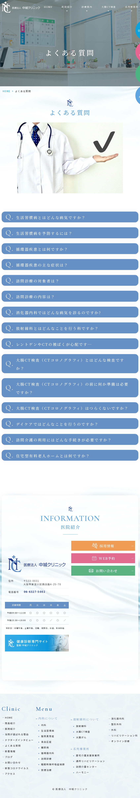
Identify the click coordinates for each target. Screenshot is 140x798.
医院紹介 (10, 728)
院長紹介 (10, 723)
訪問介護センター (86, 766)
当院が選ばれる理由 (17, 734)
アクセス (10, 773)
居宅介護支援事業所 (88, 755)
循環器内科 (47, 753)
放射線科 (81, 726)
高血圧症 (46, 741)
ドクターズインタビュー (19, 740)
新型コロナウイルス (17, 768)
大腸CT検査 (83, 731)
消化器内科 (117, 718)
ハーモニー (82, 772)
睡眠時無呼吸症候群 (53, 764)
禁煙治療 (46, 770)
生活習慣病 (47, 730)
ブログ (9, 757)
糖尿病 (45, 747)
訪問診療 (46, 758)
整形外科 (116, 724)
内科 (43, 725)
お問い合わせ (13, 762)
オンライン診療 (120, 741)
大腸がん (81, 737)
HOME (48, 6)
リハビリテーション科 (124, 735)
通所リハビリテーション (90, 761)
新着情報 (10, 751)
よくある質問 (13, 745)
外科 (114, 729)
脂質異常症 (47, 736)
